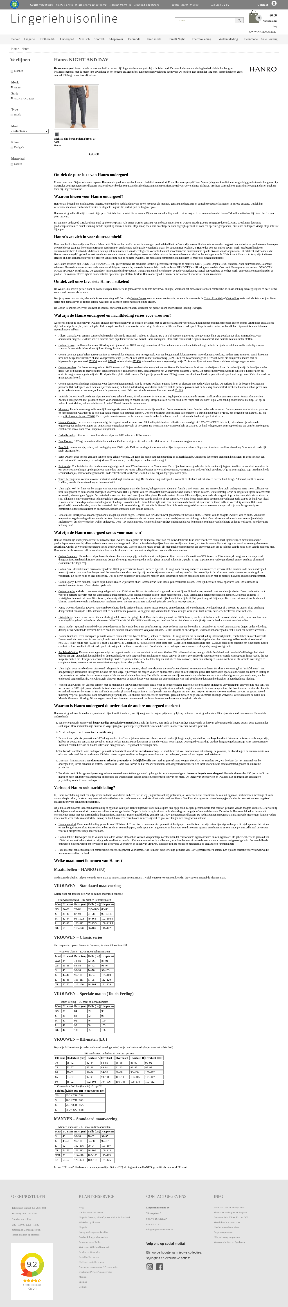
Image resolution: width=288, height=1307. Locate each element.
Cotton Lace (65, 354)
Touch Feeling (66, 479)
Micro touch (65, 626)
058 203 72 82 (39, 1207)
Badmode (134, 39)
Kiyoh (32, 1288)
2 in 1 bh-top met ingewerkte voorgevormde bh (188, 335)
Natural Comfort (67, 422)
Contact (82, 1286)
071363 (179, 390)
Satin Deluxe (65, 456)
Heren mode (153, 39)
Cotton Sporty (66, 581)
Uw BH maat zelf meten (91, 1212)
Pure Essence (65, 441)
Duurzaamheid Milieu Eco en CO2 (231, 1217)
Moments (63, 409)
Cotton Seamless (67, 307)
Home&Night (176, 39)
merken (15, 39)
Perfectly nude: (66, 435)
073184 (94, 642)
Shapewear (116, 39)
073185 (120, 642)
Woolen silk (64, 514)
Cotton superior (66, 591)
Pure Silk (63, 447)
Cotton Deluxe (138, 298)
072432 (127, 358)
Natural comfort (67, 824)
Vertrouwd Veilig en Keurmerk (94, 1247)
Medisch (84, 39)
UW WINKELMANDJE (262, 31)
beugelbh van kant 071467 (248, 412)
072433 (212, 358)
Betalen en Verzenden (89, 1252)
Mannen (16, 70)
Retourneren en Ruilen (90, 1242)
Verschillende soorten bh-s (227, 1222)
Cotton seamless (67, 367)
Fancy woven (65, 607)
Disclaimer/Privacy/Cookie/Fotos (95, 1271)
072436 (93, 361)
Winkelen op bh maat (89, 1222)
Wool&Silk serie (67, 288)
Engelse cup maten (223, 1232)
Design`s (17, 147)
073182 (216, 642)
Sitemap (83, 1281)
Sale (264, 39)
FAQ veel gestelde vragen (91, 1262)
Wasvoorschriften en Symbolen (229, 1242)
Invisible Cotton (67, 396)
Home (15, 49)
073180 (142, 642)
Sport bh (99, 39)
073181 (178, 642)
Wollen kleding (228, 39)
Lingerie (29, 39)
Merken (82, 1276)
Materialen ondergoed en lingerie (230, 1212)
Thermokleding (201, 39)
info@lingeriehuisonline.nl (159, 1229)
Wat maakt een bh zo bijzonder (229, 1207)
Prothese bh (47, 39)
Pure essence (65, 849)
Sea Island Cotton (68, 652)
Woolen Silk (65, 684)
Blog (81, 1207)
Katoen (16, 163)
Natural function (67, 636)
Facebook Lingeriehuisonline (93, 1237)
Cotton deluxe (66, 837)
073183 (63, 642)
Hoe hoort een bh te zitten (226, 1227)
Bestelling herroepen (89, 1257)
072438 (137, 361)
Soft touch (64, 466)
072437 (112, 361)
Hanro (25, 49)
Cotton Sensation (67, 383)
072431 (173, 358)
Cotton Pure (232, 298)
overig (273, 39)
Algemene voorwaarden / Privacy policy (99, 1267)
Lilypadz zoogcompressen (227, 1237)
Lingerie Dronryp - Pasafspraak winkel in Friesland (104, 1217)
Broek (15, 114)
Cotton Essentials (213, 298)
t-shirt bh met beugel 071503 (212, 412)
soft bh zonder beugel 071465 (79, 416)
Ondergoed (67, 39)
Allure (61, 335)
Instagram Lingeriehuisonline (93, 1232)
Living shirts (65, 617)
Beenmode (251, 39)
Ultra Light (64, 488)
